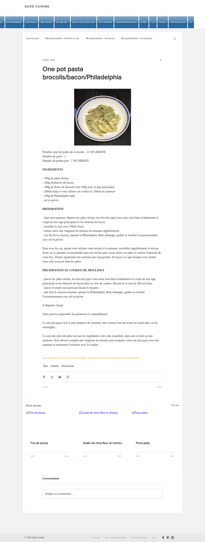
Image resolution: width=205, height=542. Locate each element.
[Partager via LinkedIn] (59, 376)
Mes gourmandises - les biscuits (100, 38)
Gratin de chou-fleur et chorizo (102, 443)
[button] (62, 22)
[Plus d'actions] (161, 60)
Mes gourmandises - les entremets (136, 38)
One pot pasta (67, 366)
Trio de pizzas (39, 443)
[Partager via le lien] (67, 376)
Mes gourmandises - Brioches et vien (62, 38)
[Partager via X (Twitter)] (51, 376)
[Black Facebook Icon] (163, 537)
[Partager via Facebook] (44, 376)
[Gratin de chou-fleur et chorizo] (102, 424)
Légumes (55, 366)
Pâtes (45, 366)
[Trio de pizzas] (49, 424)
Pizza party (143, 443)
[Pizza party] (155, 424)
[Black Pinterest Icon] (168, 537)
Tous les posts (32, 38)
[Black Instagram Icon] (172, 537)
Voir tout (175, 405)
